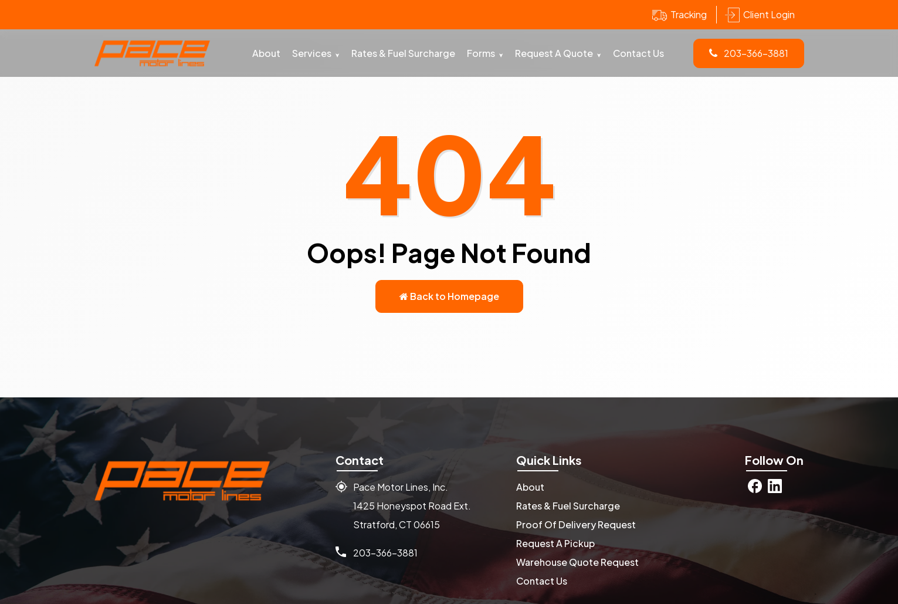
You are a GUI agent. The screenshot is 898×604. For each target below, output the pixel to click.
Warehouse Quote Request (577, 562)
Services (311, 53)
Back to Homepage (449, 296)
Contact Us (638, 53)
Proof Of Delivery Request (576, 524)
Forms (481, 53)
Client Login (769, 14)
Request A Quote (554, 53)
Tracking (688, 14)
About (266, 53)
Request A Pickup (555, 543)
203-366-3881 (748, 53)
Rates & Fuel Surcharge (403, 53)
